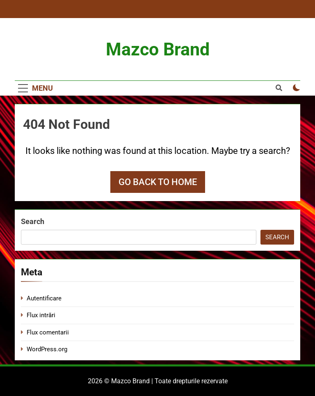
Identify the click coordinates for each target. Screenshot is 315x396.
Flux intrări (41, 315)
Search (32, 221)
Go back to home (158, 182)
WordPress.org (47, 349)
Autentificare (44, 298)
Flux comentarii (48, 332)
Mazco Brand (158, 49)
